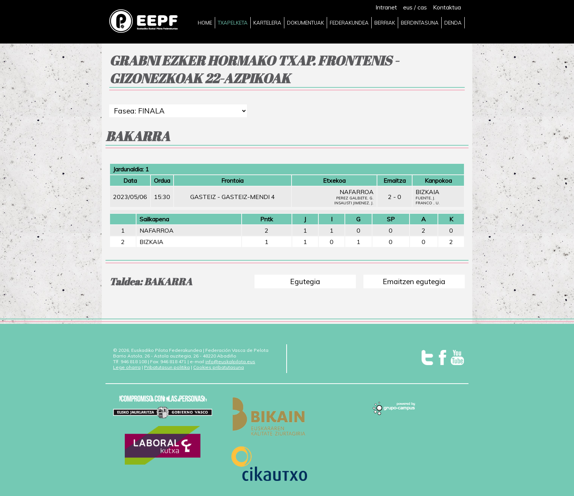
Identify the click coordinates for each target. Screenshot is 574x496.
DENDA (453, 23)
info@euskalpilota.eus (230, 361)
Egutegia (305, 281)
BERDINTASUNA (420, 23)
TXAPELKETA (233, 23)
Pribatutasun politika (167, 367)
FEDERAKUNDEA (349, 23)
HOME (205, 23)
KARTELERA (267, 23)
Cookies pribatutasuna (218, 367)
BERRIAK (384, 23)
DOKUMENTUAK (305, 23)
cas (422, 7)
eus (408, 7)
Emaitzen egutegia (414, 281)
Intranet (386, 7)
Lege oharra (127, 367)
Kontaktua (447, 7)
